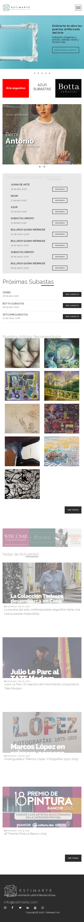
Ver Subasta (72, 294)
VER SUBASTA (60, 189)
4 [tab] (45, 73)
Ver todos (73, 510)
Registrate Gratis (65, 50)
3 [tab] (42, 73)
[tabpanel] (42, 42)
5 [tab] (49, 73)
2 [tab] (38, 73)
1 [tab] (34, 73)
